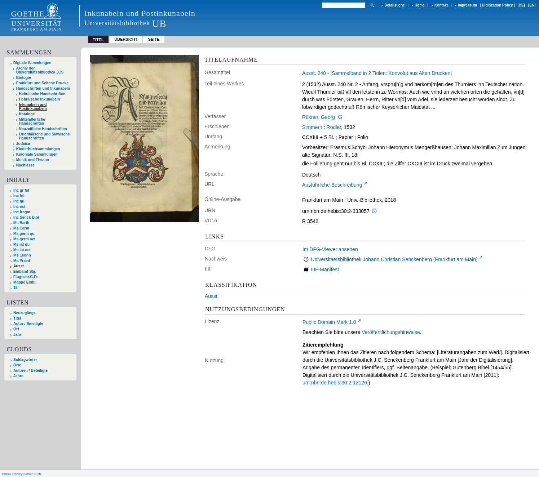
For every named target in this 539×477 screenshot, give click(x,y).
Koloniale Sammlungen (37, 154)
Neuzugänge (24, 313)
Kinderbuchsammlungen (38, 149)
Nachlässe (25, 165)
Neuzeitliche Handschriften (43, 129)
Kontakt (441, 5)
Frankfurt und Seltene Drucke (42, 83)
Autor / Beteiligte (28, 324)
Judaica (23, 144)
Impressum (467, 5)
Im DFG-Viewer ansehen (330, 249)
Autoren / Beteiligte (30, 371)
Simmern (312, 127)
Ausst (211, 296)
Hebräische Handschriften (42, 94)
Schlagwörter (25, 360)
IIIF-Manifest (325, 269)
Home (420, 5)
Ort (16, 329)
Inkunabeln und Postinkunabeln (33, 107)
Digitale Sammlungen (32, 63)
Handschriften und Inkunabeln (43, 88)
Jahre (18, 376)
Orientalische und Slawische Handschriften (44, 136)
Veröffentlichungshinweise (391, 332)
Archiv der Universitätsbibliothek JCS (40, 70)
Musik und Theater (32, 160)
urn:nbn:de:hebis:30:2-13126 (334, 382)
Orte (17, 365)
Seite (154, 39)
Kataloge (27, 114)
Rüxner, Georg (318, 117)
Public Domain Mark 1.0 (329, 322)
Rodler (334, 127)
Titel (17, 318)
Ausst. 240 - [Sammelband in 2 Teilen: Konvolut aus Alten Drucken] (377, 73)
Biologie (23, 78)
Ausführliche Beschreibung (332, 185)
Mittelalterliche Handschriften (32, 121)
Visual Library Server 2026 (21, 474)
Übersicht (125, 39)
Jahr (17, 334)
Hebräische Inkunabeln (39, 99)
